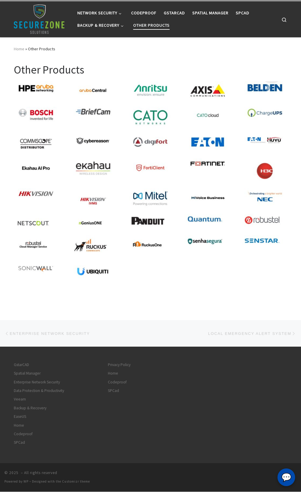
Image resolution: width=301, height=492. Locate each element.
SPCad (19, 442)
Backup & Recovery (30, 408)
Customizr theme (76, 482)
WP (26, 482)
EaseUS (20, 416)
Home (19, 48)
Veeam (20, 399)
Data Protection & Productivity (39, 390)
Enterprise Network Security (37, 382)
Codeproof (23, 434)
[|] (39, 18)
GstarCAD (21, 365)
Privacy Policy (119, 365)
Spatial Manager (27, 373)
